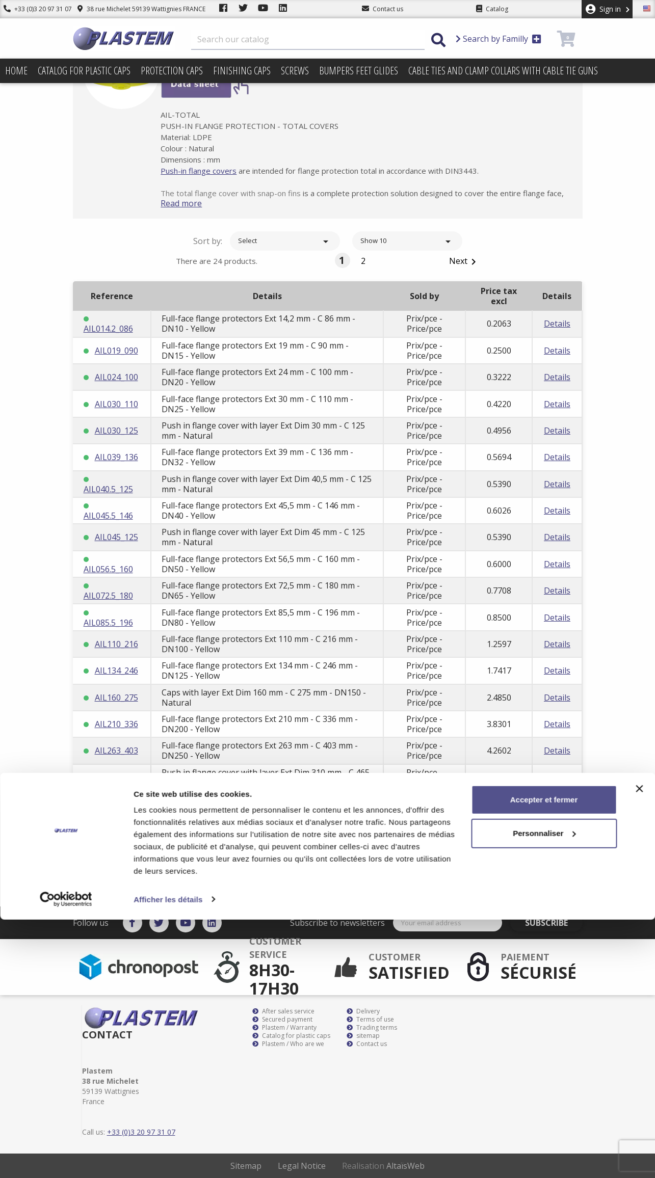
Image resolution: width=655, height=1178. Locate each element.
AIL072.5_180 (108, 595)
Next (464, 261)
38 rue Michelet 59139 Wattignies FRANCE (134, 9)
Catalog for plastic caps (84, 70)
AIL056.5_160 (108, 569)
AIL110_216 (116, 644)
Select (285, 241)
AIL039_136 (116, 457)
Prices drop (27, 95)
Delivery (363, 1011)
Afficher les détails (168, 1158)
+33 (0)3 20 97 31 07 (34, 9)
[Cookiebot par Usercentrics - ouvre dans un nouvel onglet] (66, 1158)
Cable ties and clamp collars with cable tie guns (503, 70)
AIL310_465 (116, 777)
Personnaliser (544, 1091)
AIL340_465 (116, 804)
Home (16, 70)
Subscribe (553, 922)
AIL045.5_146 (108, 515)
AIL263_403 (116, 750)
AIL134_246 (116, 670)
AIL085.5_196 (108, 622)
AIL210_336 (116, 724)
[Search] (308, 40)
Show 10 (407, 241)
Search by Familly (498, 38)
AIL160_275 (116, 697)
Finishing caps (242, 70)
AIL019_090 (116, 350)
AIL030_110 (116, 404)
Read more (196, 203)
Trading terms (372, 1028)
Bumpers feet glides (358, 70)
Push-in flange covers (214, 171)
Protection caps (172, 70)
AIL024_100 (116, 377)
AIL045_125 (116, 537)
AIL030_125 (116, 430)
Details (557, 323)
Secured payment (282, 1019)
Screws (295, 70)
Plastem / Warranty (284, 1028)
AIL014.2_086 (108, 328)
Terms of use (370, 1019)
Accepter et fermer (544, 1058)
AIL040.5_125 (108, 489)
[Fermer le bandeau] (639, 1047)
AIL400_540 (116, 831)
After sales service (283, 1011)
